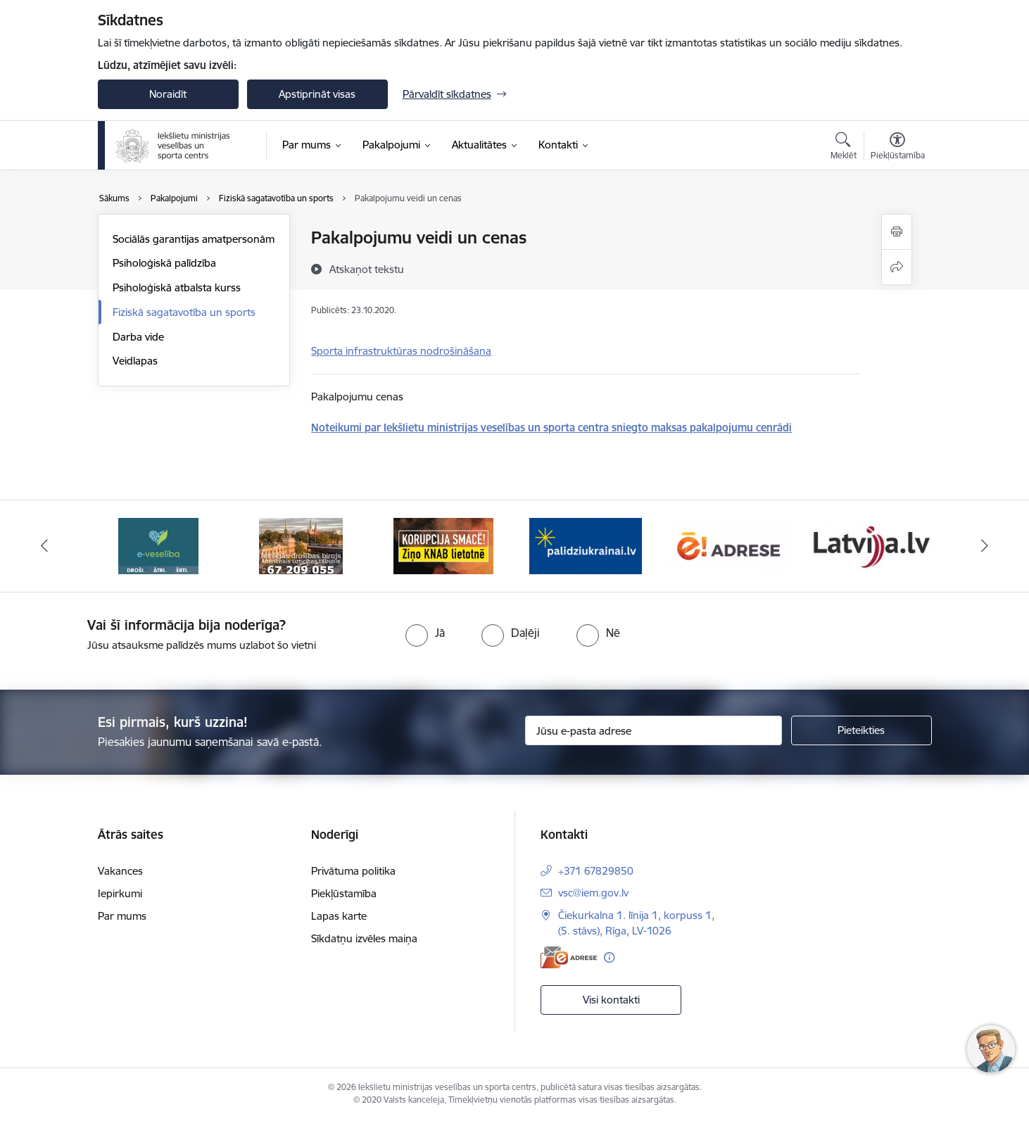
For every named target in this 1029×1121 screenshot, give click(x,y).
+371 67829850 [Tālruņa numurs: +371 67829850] (595, 871)
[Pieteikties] (861, 730)
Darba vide (138, 336)
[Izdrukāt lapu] (896, 232)
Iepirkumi (120, 893)
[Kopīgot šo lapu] (896, 267)
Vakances (120, 871)
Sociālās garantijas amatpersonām (193, 239)
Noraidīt (168, 94)
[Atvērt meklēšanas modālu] (843, 148)
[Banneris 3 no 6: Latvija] (159, 545)
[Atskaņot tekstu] (366, 268)
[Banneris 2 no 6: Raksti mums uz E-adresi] (871, 545)
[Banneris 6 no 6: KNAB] (586, 545)
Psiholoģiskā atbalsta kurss (177, 287)
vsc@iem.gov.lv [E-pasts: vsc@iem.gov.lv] (593, 892)
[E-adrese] (569, 957)
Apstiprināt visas (317, 94)
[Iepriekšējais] (44, 546)
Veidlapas (135, 360)
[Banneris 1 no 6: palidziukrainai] (728, 545)
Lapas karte (339, 916)
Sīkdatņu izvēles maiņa (364, 938)
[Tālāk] (985, 546)
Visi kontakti (611, 999)
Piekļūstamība (344, 893)
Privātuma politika (353, 871)
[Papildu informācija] (609, 957)
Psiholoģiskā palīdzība (164, 263)
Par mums (122, 916)
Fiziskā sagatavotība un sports (184, 312)
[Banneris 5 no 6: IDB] (443, 545)
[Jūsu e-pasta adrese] (653, 730)
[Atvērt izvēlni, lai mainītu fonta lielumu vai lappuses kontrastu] (898, 148)
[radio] (425, 632)
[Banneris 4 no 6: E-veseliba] (300, 545)
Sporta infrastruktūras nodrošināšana (401, 350)
